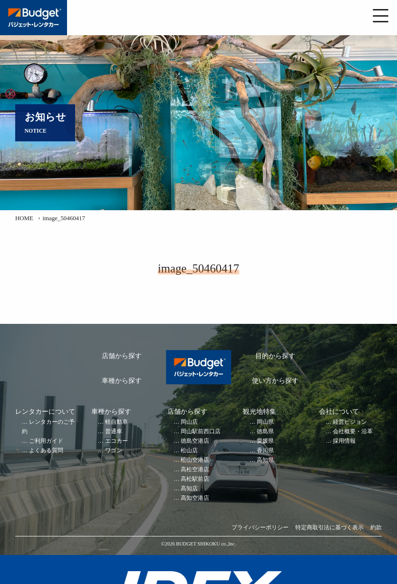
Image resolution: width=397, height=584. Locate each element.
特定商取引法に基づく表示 (329, 528)
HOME (24, 218)
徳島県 (265, 431)
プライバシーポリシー (260, 528)
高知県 (265, 460)
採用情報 (344, 441)
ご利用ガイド (46, 441)
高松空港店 (195, 470)
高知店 (189, 489)
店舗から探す (122, 356)
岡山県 (265, 422)
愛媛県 (265, 441)
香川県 (265, 451)
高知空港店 (195, 498)
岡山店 (189, 422)
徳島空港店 (195, 441)
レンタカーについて (45, 411)
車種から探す (122, 380)
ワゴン (113, 451)
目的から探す (275, 356)
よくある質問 (46, 451)
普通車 (113, 431)
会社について (339, 411)
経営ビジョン (350, 422)
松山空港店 (195, 460)
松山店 (189, 451)
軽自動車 (116, 422)
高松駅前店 (195, 479)
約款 (376, 528)
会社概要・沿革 (353, 431)
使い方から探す (275, 380)
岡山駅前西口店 (201, 431)
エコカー (116, 441)
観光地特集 (259, 411)
